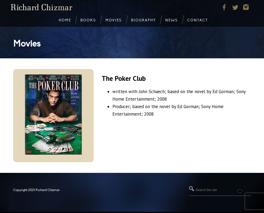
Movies (27, 43)
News (171, 20)
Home (65, 20)
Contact (197, 20)
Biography (143, 20)
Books (88, 20)
